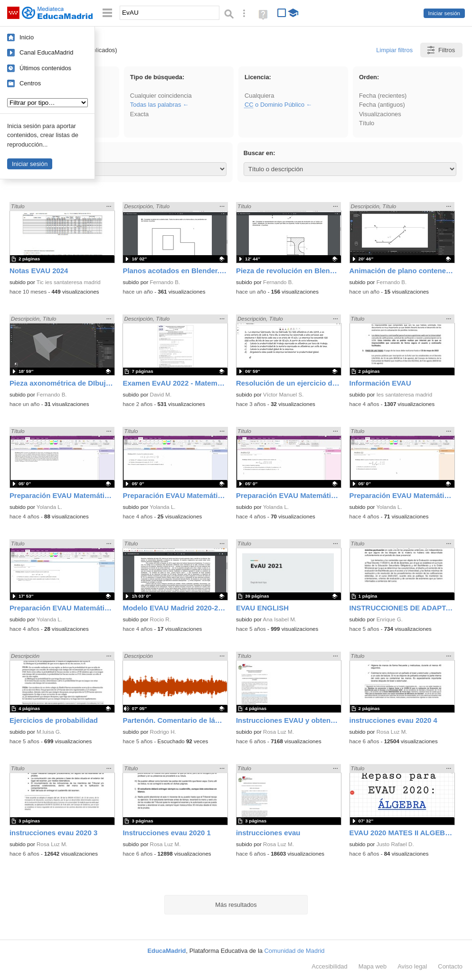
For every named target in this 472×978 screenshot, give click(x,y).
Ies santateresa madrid (404, 394)
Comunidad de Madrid (294, 950)
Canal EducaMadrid (46, 52)
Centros (30, 83)
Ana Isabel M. (279, 619)
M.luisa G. (49, 732)
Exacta (139, 114)
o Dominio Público (274, 104)
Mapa (373, 966)
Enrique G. (390, 619)
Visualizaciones (380, 114)
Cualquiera (259, 95)
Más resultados (236, 904)
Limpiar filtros (394, 50)
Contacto (450, 966)
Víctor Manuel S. (283, 394)
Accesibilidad (329, 966)
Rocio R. (160, 619)
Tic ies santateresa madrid (69, 282)
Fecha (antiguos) (382, 104)
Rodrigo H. (163, 732)
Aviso (412, 966)
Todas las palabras (155, 104)
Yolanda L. (49, 507)
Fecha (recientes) (382, 95)
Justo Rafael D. (395, 844)
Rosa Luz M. (278, 732)
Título (366, 123)
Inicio (26, 37)
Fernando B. (165, 282)
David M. (161, 394)
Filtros (440, 50)
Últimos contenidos (45, 68)
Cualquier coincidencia (161, 95)
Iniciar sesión (444, 13)
